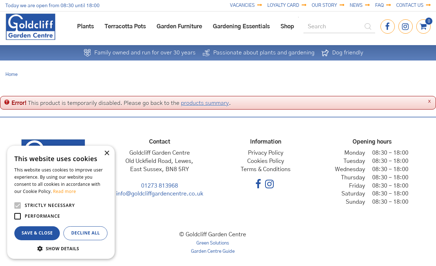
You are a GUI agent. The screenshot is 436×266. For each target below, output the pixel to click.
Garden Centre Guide (213, 251)
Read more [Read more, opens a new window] (64, 191)
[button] (60, 248)
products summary (205, 103)
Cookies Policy (265, 161)
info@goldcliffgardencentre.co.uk (159, 194)
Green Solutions (212, 243)
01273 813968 (159, 186)
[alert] (61, 202)
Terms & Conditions (266, 169)
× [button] (106, 153)
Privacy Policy (265, 153)
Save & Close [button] (37, 233)
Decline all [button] (85, 233)
